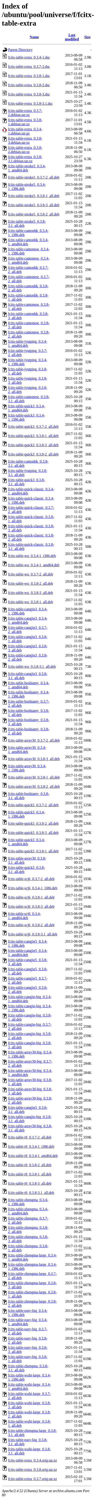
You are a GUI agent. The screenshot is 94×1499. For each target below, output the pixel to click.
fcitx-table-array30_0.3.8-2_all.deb (34, 786)
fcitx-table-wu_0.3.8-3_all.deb (30, 593)
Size (87, 37)
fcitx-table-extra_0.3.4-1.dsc (29, 57)
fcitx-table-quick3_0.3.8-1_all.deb (33, 436)
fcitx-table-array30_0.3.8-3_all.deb (34, 759)
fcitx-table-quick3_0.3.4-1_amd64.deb (26, 408)
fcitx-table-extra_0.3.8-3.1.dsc (30, 103)
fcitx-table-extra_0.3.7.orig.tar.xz (32, 1479)
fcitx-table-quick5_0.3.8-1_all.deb (33, 851)
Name (34, 37)
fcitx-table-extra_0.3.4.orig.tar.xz (32, 1460)
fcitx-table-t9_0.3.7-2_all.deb (29, 1137)
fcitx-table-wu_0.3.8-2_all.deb (30, 583)
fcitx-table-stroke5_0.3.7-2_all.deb (33, 177)
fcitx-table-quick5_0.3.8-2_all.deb (33, 823)
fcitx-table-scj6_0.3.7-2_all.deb (31, 879)
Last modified (72, 37)
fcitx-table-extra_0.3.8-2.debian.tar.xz (25, 150)
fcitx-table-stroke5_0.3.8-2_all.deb (33, 214)
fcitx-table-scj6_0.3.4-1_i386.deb (32, 888)
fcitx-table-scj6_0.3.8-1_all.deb (31, 897)
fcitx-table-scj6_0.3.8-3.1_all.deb (32, 934)
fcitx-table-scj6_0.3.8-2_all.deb (31, 925)
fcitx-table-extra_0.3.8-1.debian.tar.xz (25, 122)
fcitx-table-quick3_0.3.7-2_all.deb (33, 427)
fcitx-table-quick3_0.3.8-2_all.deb (33, 454)
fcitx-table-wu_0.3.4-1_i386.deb (32, 556)
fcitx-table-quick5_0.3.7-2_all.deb (33, 805)
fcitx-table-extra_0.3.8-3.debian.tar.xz (25, 140)
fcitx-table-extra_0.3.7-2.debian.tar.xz (25, 113)
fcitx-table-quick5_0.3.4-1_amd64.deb (26, 842)
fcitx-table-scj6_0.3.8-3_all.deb (31, 906)
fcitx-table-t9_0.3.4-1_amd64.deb (33, 1156)
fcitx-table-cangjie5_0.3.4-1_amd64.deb (27, 953)
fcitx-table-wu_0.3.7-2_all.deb (30, 574)
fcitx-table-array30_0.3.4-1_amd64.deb (27, 750)
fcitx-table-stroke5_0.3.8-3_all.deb (33, 205)
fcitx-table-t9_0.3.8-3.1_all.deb (31, 1193)
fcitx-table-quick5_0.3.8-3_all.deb (33, 833)
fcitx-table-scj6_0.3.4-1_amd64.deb (24, 916)
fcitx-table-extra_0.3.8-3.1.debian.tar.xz (25, 159)
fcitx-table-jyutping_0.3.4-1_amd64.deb (27, 343)
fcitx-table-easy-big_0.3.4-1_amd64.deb (27, 1322)
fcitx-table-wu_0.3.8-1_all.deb (30, 602)
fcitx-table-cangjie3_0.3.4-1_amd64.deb (27, 620)
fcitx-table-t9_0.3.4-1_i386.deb (31, 1146)
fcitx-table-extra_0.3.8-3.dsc (29, 94)
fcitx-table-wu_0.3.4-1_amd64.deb (33, 565)
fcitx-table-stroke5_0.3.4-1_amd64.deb (27, 168)
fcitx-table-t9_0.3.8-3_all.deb (29, 1183)
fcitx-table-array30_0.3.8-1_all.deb (34, 777)
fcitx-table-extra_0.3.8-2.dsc (29, 85)
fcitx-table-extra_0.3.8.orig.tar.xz (32, 1470)
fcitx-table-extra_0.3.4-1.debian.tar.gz (25, 131)
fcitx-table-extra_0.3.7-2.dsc (29, 67)
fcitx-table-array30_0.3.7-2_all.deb (34, 740)
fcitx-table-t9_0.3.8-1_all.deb (29, 1174)
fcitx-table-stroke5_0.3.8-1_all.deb (33, 196)
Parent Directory (20, 50)
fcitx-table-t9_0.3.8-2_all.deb (29, 1165)
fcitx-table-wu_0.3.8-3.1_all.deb (32, 667)
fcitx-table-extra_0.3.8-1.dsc (29, 76)
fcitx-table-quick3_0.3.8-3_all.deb (33, 445)
